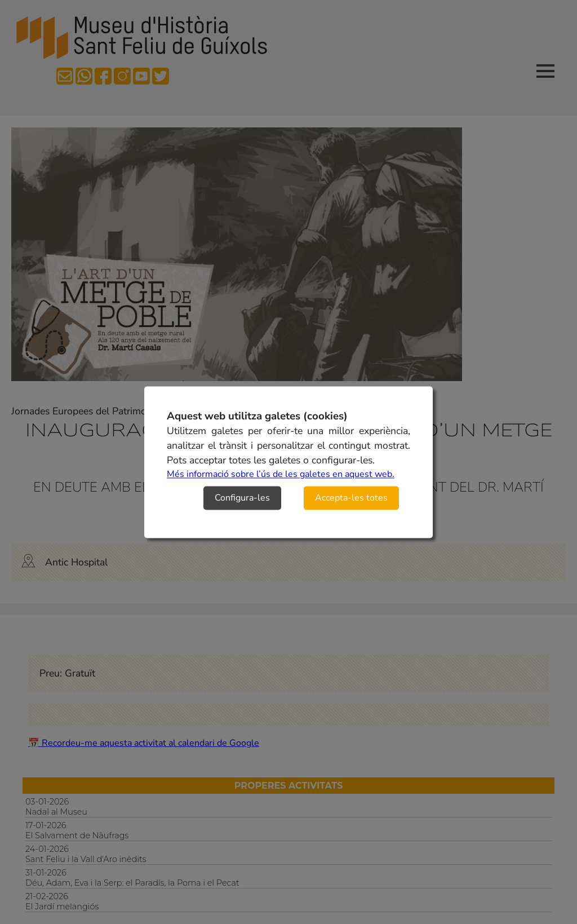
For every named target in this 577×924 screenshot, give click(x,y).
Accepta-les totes (351, 498)
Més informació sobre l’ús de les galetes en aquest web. (280, 474)
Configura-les (242, 498)
